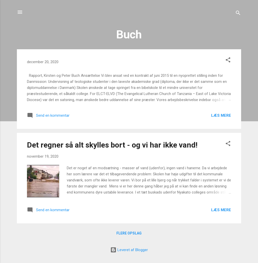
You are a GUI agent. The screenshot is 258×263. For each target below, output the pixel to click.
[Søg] (238, 13)
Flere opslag (129, 233)
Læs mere (221, 115)
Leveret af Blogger (129, 250)
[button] (228, 61)
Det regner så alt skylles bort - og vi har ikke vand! (112, 144)
